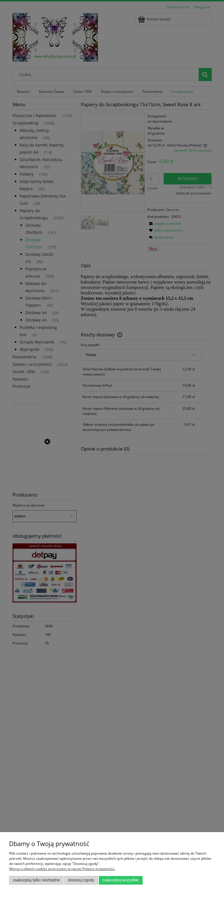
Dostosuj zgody (81, 880)
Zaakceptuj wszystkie (120, 880)
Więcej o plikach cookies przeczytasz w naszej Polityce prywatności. (62, 868)
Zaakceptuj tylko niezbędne (36, 880)
